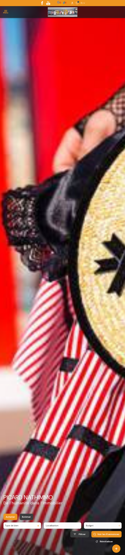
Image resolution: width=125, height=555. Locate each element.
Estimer (26, 520)
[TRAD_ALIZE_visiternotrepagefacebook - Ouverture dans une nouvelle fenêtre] (42, 3)
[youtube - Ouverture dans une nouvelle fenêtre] (48, 3)
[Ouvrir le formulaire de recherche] (79, 537)
